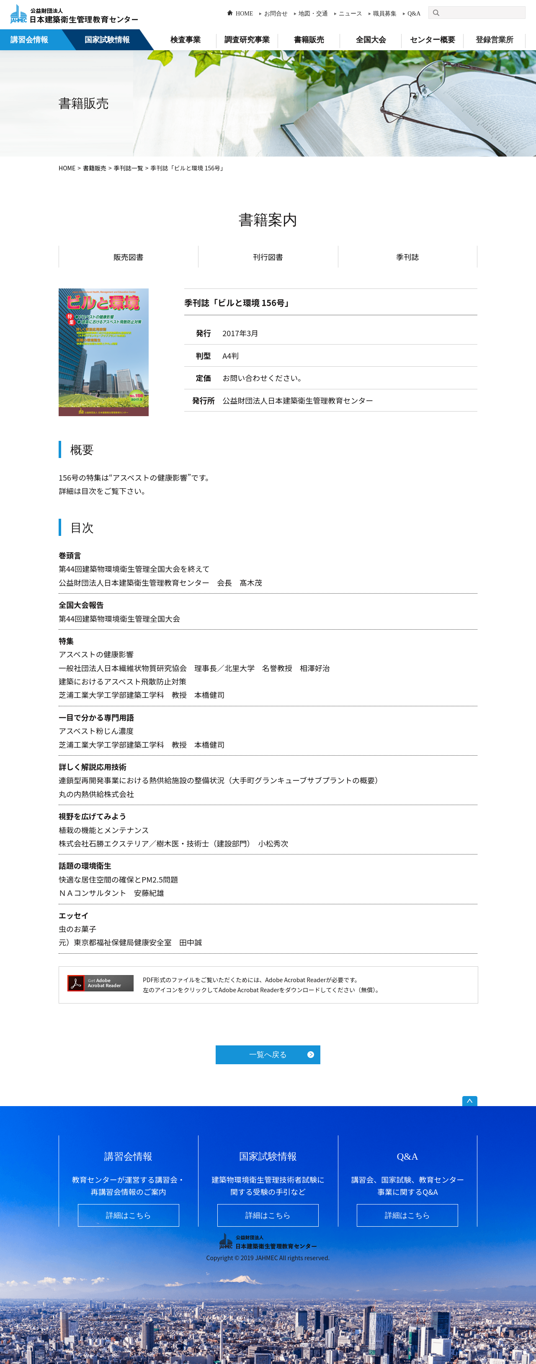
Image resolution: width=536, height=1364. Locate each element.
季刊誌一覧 (128, 168)
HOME (244, 13)
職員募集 (385, 13)
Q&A (413, 13)
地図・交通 (313, 13)
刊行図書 (268, 256)
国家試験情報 (107, 40)
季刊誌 (407, 256)
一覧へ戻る (268, 1054)
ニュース (350, 13)
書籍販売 (94, 168)
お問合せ (276, 13)
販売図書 (128, 256)
